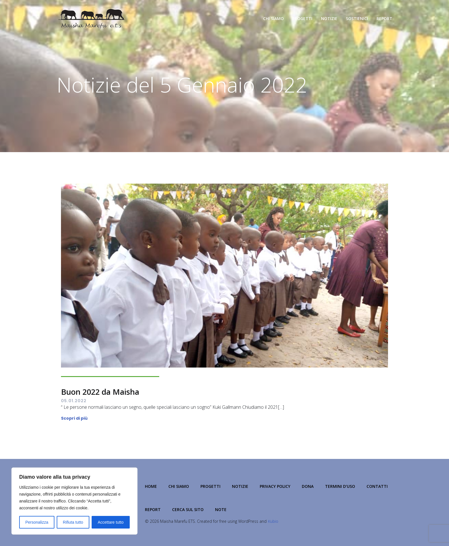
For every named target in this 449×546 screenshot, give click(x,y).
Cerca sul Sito (188, 509)
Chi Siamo (273, 18)
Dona (308, 486)
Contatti (377, 486)
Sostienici (357, 18)
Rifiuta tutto (73, 522)
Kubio (273, 521)
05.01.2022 (73, 401)
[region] (74, 501)
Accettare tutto (110, 522)
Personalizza (36, 522)
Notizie (329, 18)
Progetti (302, 18)
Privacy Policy (275, 486)
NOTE (221, 509)
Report (384, 18)
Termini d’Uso (340, 486)
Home (151, 486)
